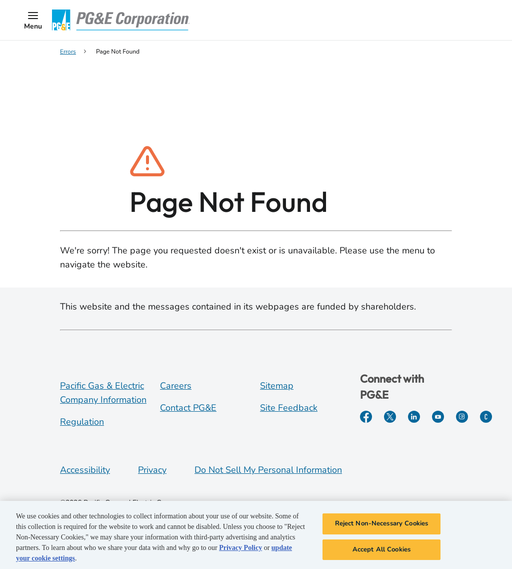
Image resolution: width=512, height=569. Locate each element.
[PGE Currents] (486, 417)
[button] (33, 20)
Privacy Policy (240, 551)
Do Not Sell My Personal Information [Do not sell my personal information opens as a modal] (268, 470)
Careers (176, 386)
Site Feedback (289, 408)
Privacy (152, 470)
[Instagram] (462, 417)
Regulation (82, 422)
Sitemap (277, 386)
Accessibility (85, 470)
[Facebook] (366, 417)
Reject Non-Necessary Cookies (381, 526)
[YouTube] (438, 417)
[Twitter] (390, 417)
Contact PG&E (188, 408)
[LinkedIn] (414, 417)
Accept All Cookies (381, 552)
